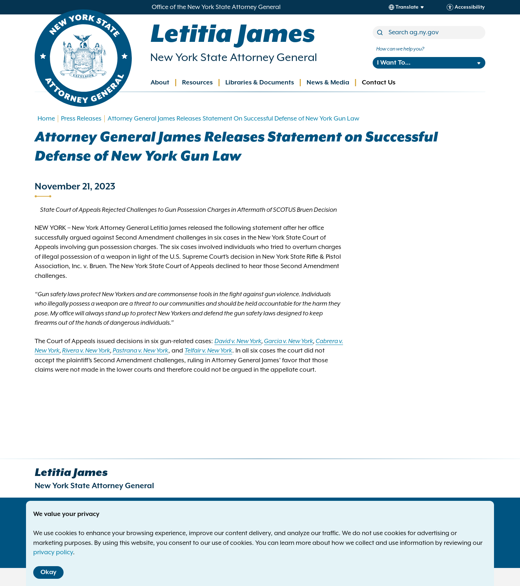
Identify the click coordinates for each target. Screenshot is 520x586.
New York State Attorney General (233, 57)
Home (46, 118)
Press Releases (81, 118)
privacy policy (53, 552)
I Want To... (394, 62)
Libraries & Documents (259, 82)
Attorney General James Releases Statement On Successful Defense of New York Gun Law (233, 118)
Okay (48, 572)
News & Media (328, 82)
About (160, 82)
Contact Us (378, 82)
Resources (197, 82)
